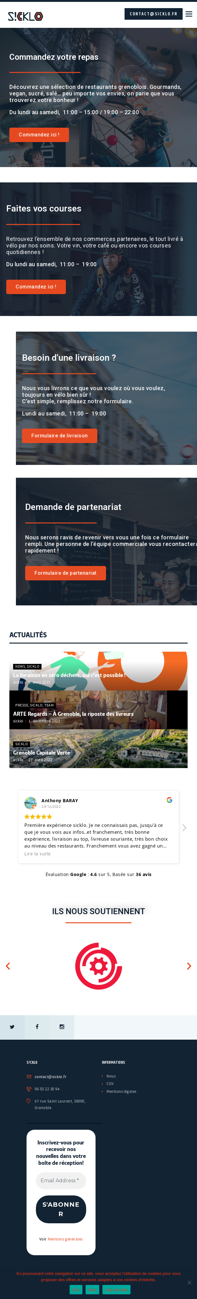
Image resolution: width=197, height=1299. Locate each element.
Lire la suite (116, 1289)
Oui (76, 1289)
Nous (111, 1075)
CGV (110, 1083)
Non (92, 1289)
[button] (184, 828)
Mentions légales (121, 1090)
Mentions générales (65, 1238)
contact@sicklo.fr (153, 14)
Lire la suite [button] (37, 853)
